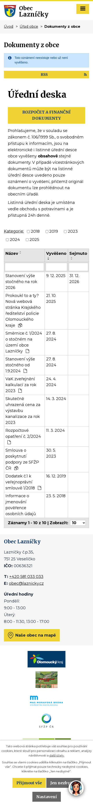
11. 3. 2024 (55, 430)
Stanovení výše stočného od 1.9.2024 (20, 365)
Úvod (8, 26)
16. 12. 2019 (56, 476)
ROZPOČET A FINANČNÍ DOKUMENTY (46, 115)
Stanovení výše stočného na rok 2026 (21, 281)
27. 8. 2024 (51, 336)
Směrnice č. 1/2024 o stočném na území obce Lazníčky (23, 342)
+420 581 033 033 (26, 576)
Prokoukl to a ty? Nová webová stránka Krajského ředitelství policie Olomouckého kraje (23, 310)
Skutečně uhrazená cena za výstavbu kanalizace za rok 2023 (22, 410)
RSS (64, 74)
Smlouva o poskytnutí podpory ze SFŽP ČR (22, 459)
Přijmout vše (29, 782)
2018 (35, 231)
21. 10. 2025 (51, 298)
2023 (73, 231)
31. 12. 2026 (74, 278)
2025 (34, 239)
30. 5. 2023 (51, 453)
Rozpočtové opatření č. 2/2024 (23, 436)
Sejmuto (78, 253)
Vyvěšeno (56, 253)
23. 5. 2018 (55, 496)
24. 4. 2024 (51, 381)
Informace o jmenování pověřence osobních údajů (20, 505)
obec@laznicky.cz (26, 583)
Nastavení (46, 796)
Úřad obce (29, 26)
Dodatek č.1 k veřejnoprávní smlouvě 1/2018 (23, 482)
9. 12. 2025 (55, 275)
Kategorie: (14, 231)
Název (11, 253)
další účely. (56, 755)
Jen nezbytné (63, 782)
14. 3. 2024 (56, 398)
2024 (15, 239)
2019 (53, 231)
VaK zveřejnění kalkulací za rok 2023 (20, 384)
